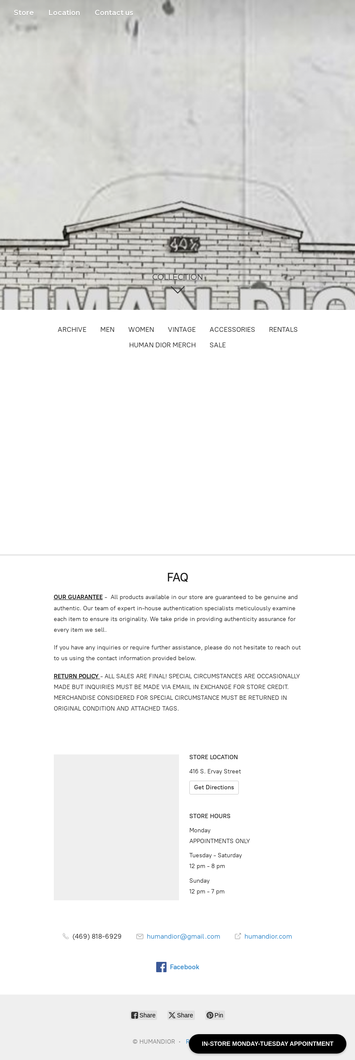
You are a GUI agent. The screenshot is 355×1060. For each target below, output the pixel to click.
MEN (107, 329)
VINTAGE (182, 329)
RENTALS (283, 329)
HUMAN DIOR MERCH (162, 345)
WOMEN (141, 329)
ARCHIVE (72, 329)
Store (24, 13)
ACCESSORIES (232, 329)
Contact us (114, 13)
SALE (218, 345)
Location (64, 13)
